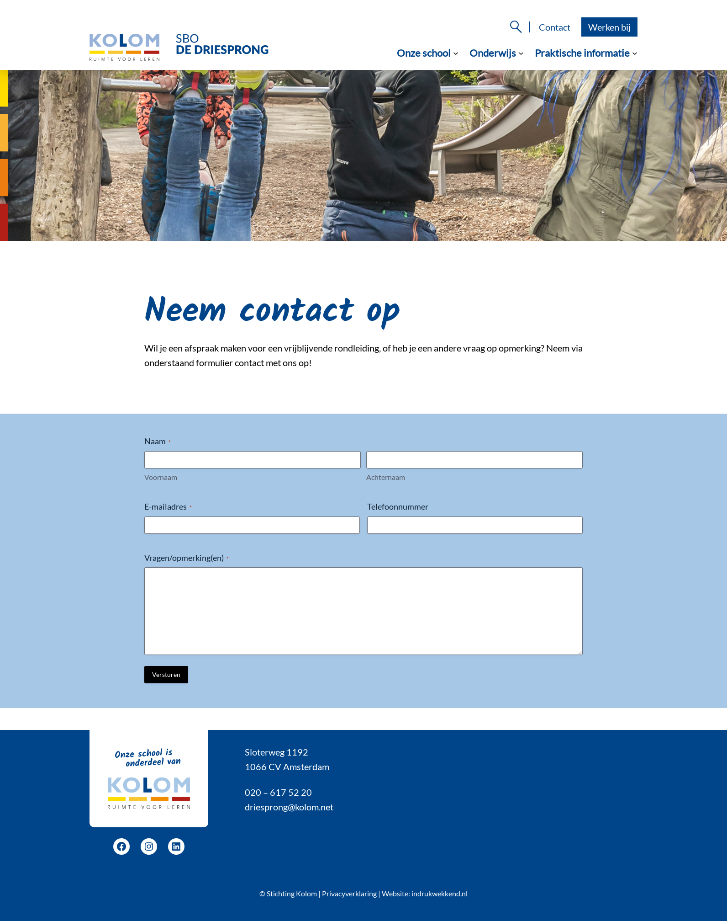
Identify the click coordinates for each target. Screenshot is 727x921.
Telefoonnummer (397, 506)
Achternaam (385, 477)
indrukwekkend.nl (439, 893)
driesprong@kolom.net (289, 806)
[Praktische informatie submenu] (634, 52)
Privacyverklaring (349, 893)
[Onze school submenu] (455, 52)
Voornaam (160, 477)
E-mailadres (168, 506)
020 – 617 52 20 (278, 792)
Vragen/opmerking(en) (186, 558)
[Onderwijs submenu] (521, 52)
